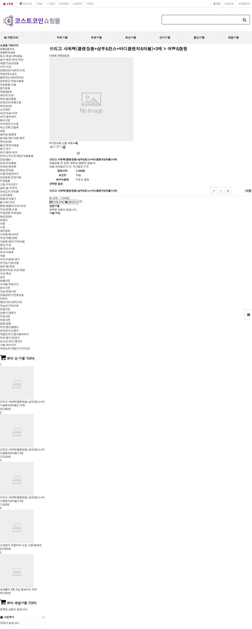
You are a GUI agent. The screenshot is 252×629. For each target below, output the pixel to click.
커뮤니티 (25, 3)
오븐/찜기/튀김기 (10, 337)
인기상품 (164, 37)
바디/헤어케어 (8, 116)
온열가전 (5, 309)
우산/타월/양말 (8, 238)
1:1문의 (51, 3)
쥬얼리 (4, 220)
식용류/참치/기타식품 (12, 241)
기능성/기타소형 (9, 305)
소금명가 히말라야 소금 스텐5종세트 (21, 545)
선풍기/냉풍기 (8, 312)
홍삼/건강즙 (7, 170)
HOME (53, 55)
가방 (2, 223)
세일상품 (233, 37)
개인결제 (64, 3)
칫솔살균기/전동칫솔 (12, 295)
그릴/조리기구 (8, 344)
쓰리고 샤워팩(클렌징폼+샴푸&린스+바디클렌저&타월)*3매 (22, 499)
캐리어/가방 (7, 95)
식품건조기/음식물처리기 (14, 334)
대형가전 (5, 320)
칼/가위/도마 (7, 202)
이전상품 (55, 143)
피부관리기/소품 (9, 123)
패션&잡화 (6, 216)
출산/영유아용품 (9, 145)
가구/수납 (5, 66)
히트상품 (62, 37)
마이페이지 (244, 3)
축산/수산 (5, 245)
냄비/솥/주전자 (8, 188)
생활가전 (5, 280)
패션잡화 (5, 230)
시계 (2, 227)
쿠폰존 (90, 3)
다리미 (4, 298)
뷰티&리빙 (6, 106)
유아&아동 (6, 141)
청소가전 (5, 287)
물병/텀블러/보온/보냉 (13, 205)
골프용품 (5, 88)
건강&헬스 (6, 159)
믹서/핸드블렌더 (9, 327)
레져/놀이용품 (8, 98)
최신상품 (130, 37)
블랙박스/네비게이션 (12, 77)
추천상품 (96, 37)
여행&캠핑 (6, 91)
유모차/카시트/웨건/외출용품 (16, 156)
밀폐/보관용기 (8, 198)
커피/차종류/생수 (10, 259)
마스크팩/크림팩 (9, 127)
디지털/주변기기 (9, 284)
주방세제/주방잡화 (10, 213)
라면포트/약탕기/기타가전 (15, 348)
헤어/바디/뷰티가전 (11, 302)
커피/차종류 (7, 252)
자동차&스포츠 (8, 74)
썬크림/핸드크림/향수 (12, 138)
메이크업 (5, 120)
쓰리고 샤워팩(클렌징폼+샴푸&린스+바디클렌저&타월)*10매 (22, 403)
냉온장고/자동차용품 (12, 81)
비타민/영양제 (8, 166)
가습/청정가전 (8, 291)
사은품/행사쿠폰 (9, 234)
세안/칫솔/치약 (8, 113)
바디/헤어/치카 (8, 152)
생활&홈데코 (7, 49)
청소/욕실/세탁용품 (11, 56)
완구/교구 (5, 148)
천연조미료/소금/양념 (12, 270)
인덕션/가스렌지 (9, 330)
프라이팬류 (6, 195)
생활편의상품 (7, 52)
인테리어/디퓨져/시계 (12, 70)
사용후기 (77, 3)
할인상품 (199, 37)
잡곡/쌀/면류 (7, 266)
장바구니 (71, 202)
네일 (2, 131)
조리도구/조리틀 (9, 191)
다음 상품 (68, 143)
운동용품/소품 (8, 84)
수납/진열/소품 (8, 209)
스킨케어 (5, 109)
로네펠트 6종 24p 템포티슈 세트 (18, 589)
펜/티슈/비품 (7, 248)
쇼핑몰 (8, 3)
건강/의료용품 (8, 163)
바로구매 (56, 202)
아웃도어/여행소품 (10, 102)
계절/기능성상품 (9, 63)
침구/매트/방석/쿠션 (11, 59)
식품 (2, 255)
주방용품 (5, 180)
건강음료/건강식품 (10, 177)
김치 (2, 277)
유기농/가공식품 (9, 262)
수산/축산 (5, 273)
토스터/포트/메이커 (11, 341)
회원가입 (229, 3)
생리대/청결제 (8, 134)
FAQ (40, 3)
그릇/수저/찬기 (8, 184)
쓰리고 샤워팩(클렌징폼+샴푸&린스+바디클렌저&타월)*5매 (22, 451)
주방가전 (5, 316)
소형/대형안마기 (9, 173)
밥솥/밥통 (5, 323)
